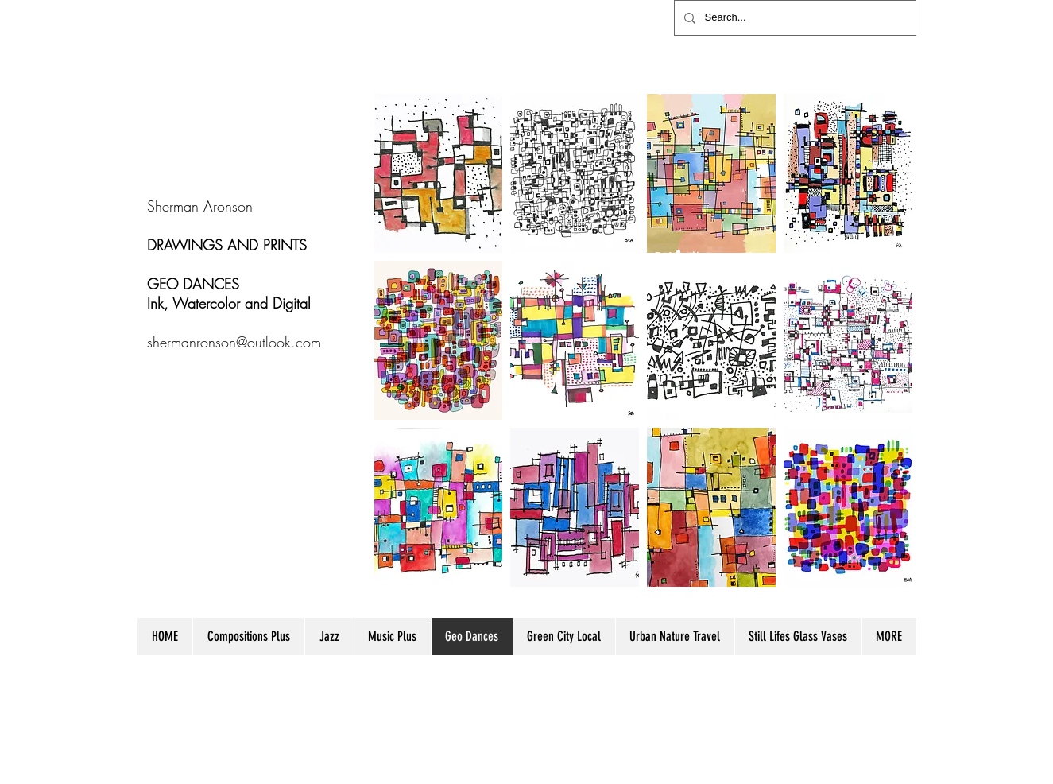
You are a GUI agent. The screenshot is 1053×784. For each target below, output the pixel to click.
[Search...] (793, 18)
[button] (438, 173)
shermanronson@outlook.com (234, 341)
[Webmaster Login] (878, 717)
